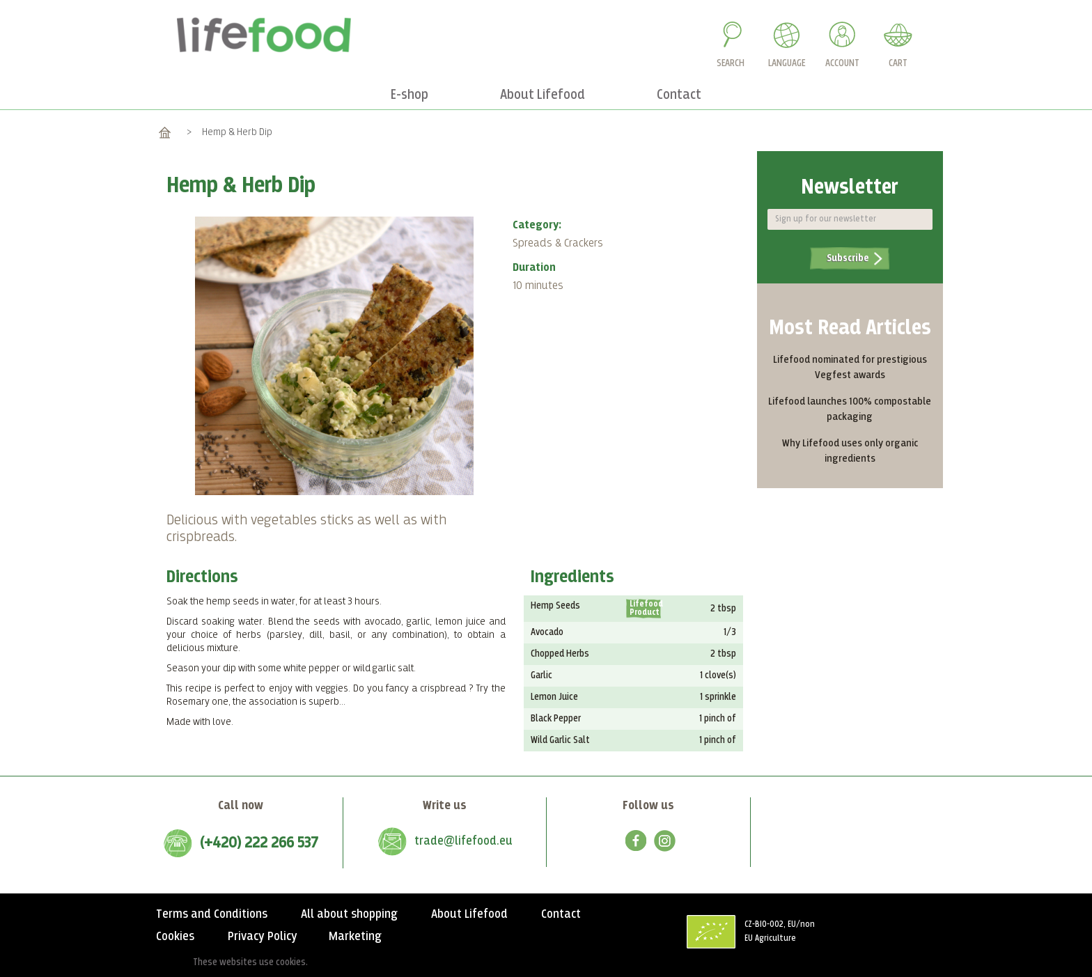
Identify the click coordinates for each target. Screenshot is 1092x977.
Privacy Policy (262, 936)
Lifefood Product (645, 608)
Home (165, 132)
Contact (561, 914)
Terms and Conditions (211, 914)
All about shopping (349, 914)
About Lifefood (469, 914)
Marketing (355, 936)
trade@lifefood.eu (463, 841)
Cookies (175, 936)
